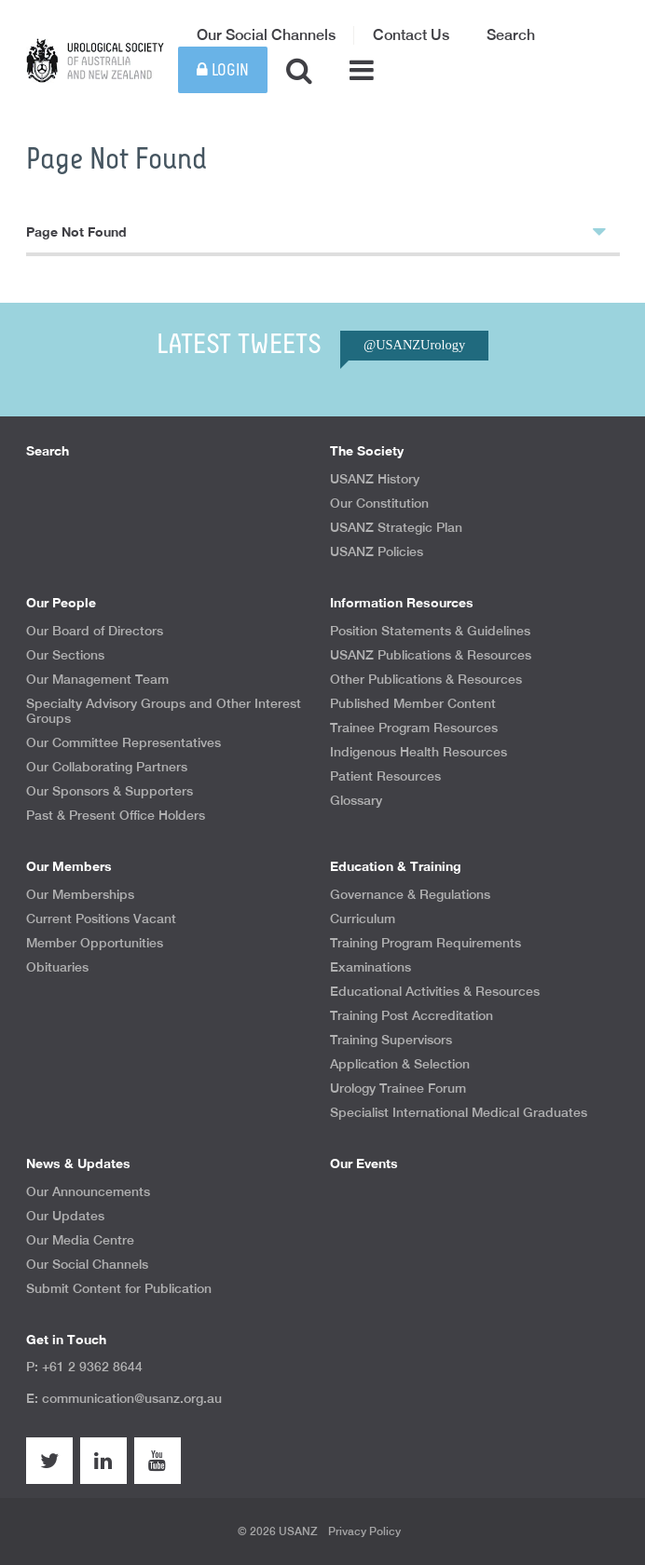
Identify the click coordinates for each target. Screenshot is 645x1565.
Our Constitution (379, 503)
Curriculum (362, 918)
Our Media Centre (80, 1239)
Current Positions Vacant (101, 918)
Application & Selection (400, 1063)
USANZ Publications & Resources (430, 654)
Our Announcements (88, 1191)
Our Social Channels (266, 35)
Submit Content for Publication (119, 1288)
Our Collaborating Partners (106, 766)
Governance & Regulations (410, 894)
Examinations (370, 966)
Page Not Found (316, 231)
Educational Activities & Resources (435, 991)
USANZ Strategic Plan (396, 527)
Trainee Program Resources (414, 727)
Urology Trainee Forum (398, 1088)
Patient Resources (385, 776)
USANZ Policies (376, 551)
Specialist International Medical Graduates (458, 1112)
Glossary (356, 800)
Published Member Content (413, 703)
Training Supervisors (391, 1039)
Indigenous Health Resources (418, 751)
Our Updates (65, 1215)
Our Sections (65, 654)
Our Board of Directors (94, 630)
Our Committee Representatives (123, 742)
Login (223, 70)
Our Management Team (97, 679)
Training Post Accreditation (411, 1015)
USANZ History (374, 478)
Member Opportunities (94, 942)
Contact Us (411, 35)
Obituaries (57, 966)
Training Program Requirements (425, 942)
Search (511, 35)
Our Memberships (80, 894)
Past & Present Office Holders (115, 815)
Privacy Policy (364, 1531)
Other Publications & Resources (426, 679)
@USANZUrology (414, 344)
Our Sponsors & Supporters (109, 790)
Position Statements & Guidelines (430, 630)
